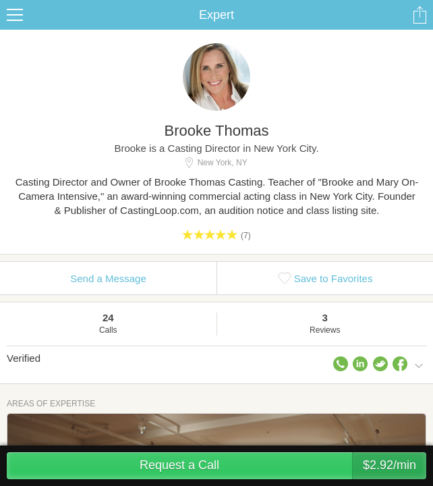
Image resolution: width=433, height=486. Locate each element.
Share (419, 15)
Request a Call (283, 465)
